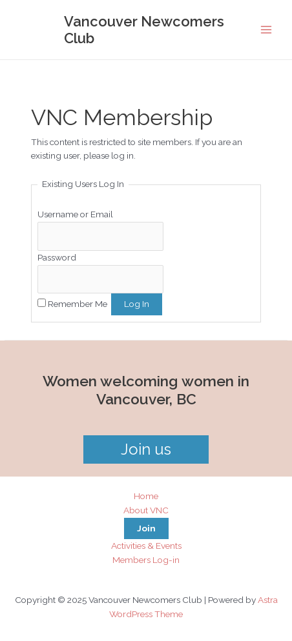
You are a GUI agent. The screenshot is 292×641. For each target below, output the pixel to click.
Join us (146, 449)
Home (146, 496)
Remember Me (77, 304)
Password (56, 257)
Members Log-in (146, 560)
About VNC (146, 510)
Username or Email (75, 214)
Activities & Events (146, 545)
